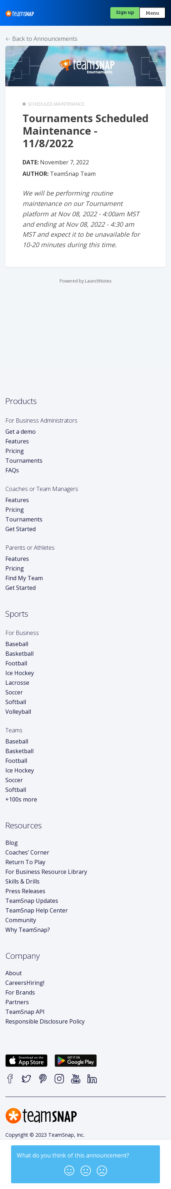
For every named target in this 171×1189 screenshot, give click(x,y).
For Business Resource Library (46, 872)
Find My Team (24, 578)
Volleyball (18, 712)
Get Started (20, 529)
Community (20, 920)
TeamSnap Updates (31, 901)
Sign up (125, 12)
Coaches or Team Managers (41, 489)
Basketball (19, 654)
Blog (11, 843)
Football (16, 663)
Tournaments (23, 460)
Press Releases (25, 891)
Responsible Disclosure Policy (45, 1021)
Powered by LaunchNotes (85, 281)
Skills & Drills (22, 881)
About (13, 973)
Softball (15, 702)
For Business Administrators (41, 420)
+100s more (21, 799)
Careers (24, 983)
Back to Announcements (41, 39)
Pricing (14, 451)
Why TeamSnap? (27, 930)
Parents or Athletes (30, 548)
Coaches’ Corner (27, 852)
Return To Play (25, 862)
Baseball (16, 644)
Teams (13, 730)
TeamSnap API (25, 1012)
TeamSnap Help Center (36, 910)
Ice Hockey (19, 673)
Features (17, 441)
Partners (17, 1002)
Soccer (14, 692)
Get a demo (20, 431)
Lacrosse (17, 683)
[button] (69, 1168)
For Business (22, 633)
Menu (152, 13)
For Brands (20, 992)
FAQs (12, 470)
